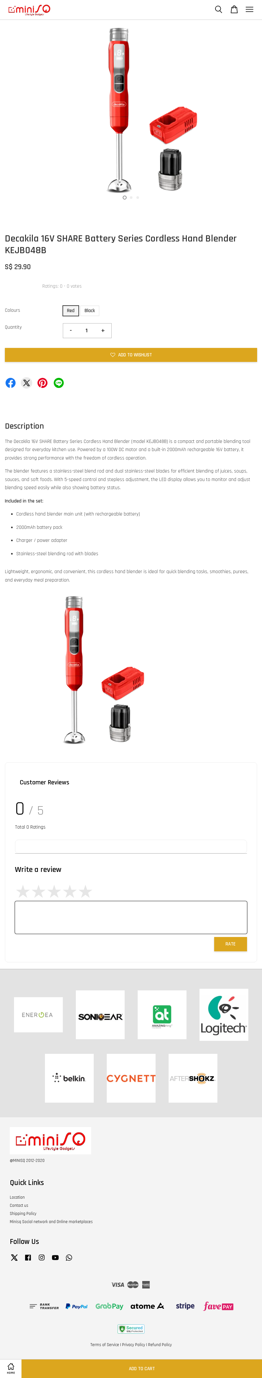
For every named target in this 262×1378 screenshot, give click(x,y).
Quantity (13, 327)
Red (71, 311)
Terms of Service (104, 1344)
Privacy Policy (133, 1344)
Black (90, 311)
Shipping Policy (23, 1213)
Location (17, 1197)
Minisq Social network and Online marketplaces (51, 1221)
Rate (231, 944)
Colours (12, 310)
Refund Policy (160, 1344)
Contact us (19, 1205)
